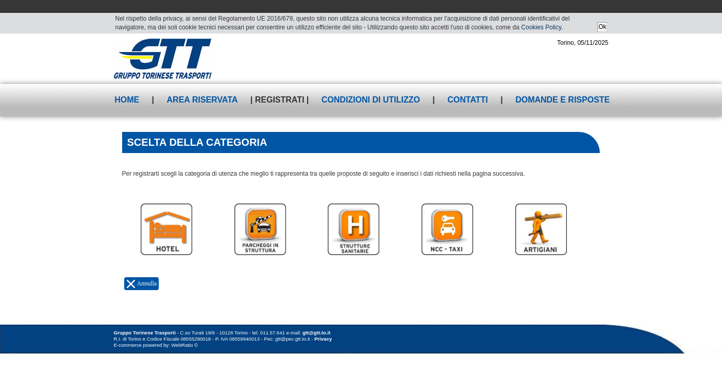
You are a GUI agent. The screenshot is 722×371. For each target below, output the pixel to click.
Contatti (467, 99)
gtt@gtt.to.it (316, 332)
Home (126, 99)
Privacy (323, 339)
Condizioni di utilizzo (371, 99)
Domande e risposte (562, 99)
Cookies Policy (541, 27)
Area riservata (202, 99)
